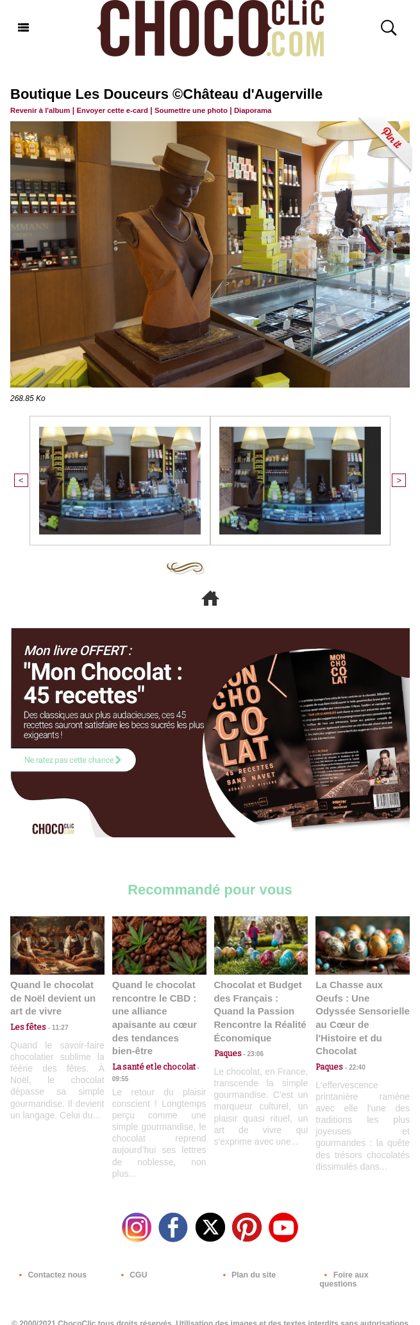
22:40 (353, 1049)
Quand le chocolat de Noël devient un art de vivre (57, 995)
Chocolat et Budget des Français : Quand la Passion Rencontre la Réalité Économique (259, 1008)
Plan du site (246, 1269)
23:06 (251, 1049)
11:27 (53, 1024)
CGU (131, 1269)
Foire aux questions (362, 1269)
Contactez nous (49, 1269)
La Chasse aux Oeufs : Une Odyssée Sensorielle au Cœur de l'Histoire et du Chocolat (361, 1008)
